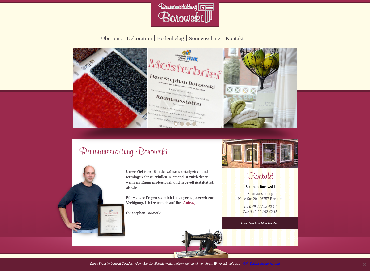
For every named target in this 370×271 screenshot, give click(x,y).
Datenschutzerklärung (265, 263)
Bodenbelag (170, 38)
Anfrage (189, 203)
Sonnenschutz (204, 38)
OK (245, 263)
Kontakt (234, 38)
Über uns (111, 38)
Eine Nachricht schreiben (260, 223)
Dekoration (139, 38)
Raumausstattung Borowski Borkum (185, 13)
